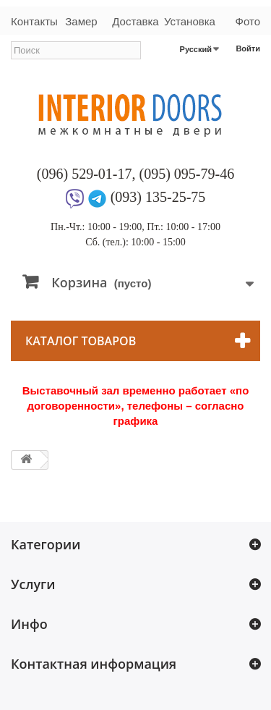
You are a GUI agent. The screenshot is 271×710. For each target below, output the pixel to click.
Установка (189, 21)
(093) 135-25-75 (158, 197)
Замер (81, 21)
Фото (248, 21)
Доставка (135, 21)
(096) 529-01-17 (84, 174)
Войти (248, 48)
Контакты (32, 21)
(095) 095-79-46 (187, 174)
